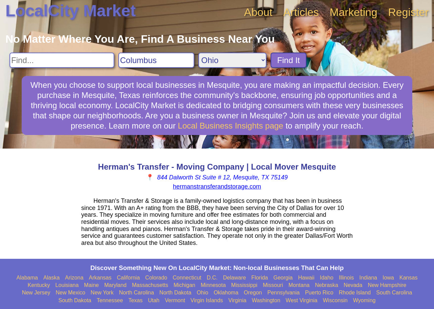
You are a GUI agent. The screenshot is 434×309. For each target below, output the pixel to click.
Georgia (283, 278)
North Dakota (175, 292)
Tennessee (110, 300)
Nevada (352, 285)
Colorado (156, 278)
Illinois (346, 278)
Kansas (408, 278)
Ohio (202, 292)
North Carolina (136, 292)
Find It (288, 60)
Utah (153, 300)
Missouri (273, 285)
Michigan (184, 285)
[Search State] (232, 60)
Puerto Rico (319, 292)
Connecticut (187, 278)
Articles (301, 12)
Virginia (237, 300)
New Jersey (36, 292)
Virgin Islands (207, 300)
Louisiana (67, 285)
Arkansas (100, 278)
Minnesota (213, 285)
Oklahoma (226, 292)
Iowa (388, 278)
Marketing (353, 12)
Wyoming (364, 300)
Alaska (51, 278)
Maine (91, 285)
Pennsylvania (283, 292)
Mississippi (244, 285)
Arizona (74, 278)
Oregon (253, 292)
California (128, 278)
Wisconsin (335, 300)
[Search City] (156, 60)
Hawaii (306, 278)
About (258, 12)
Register (408, 12)
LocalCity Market (70, 11)
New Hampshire (387, 285)
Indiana (368, 278)
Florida (259, 278)
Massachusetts (150, 285)
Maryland (115, 285)
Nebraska (326, 285)
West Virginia (302, 300)
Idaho (326, 278)
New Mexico (70, 292)
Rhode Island (355, 292)
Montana (299, 285)
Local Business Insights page (230, 125)
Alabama (27, 278)
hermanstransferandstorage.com (217, 186)
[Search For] (61, 60)
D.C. (212, 278)
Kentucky (39, 285)
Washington (266, 300)
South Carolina (394, 292)
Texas (136, 300)
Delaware (234, 278)
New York (102, 292)
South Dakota (74, 300)
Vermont (175, 300)
